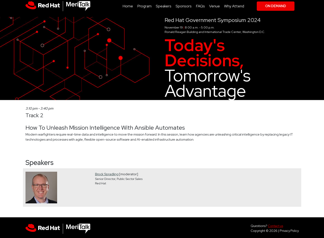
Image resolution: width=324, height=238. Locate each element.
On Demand (275, 6)
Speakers (163, 6)
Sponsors (184, 6)
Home (127, 6)
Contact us (275, 226)
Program (144, 6)
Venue (214, 6)
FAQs (200, 6)
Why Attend (234, 6)
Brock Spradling (106, 174)
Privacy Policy (289, 231)
